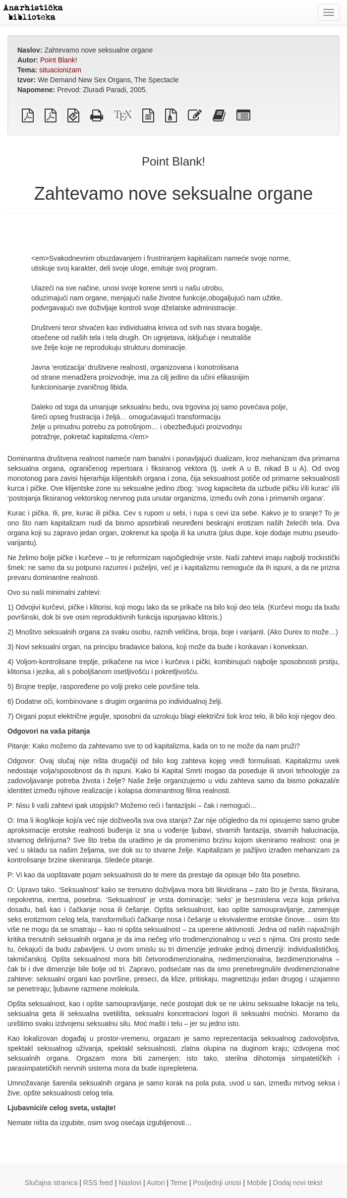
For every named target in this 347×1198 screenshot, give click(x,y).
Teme (179, 1183)
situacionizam (60, 70)
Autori (156, 1183)
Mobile (257, 1183)
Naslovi (129, 1183)
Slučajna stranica (51, 1183)
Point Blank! (58, 60)
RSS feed (98, 1183)
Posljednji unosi (217, 1183)
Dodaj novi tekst (298, 1183)
